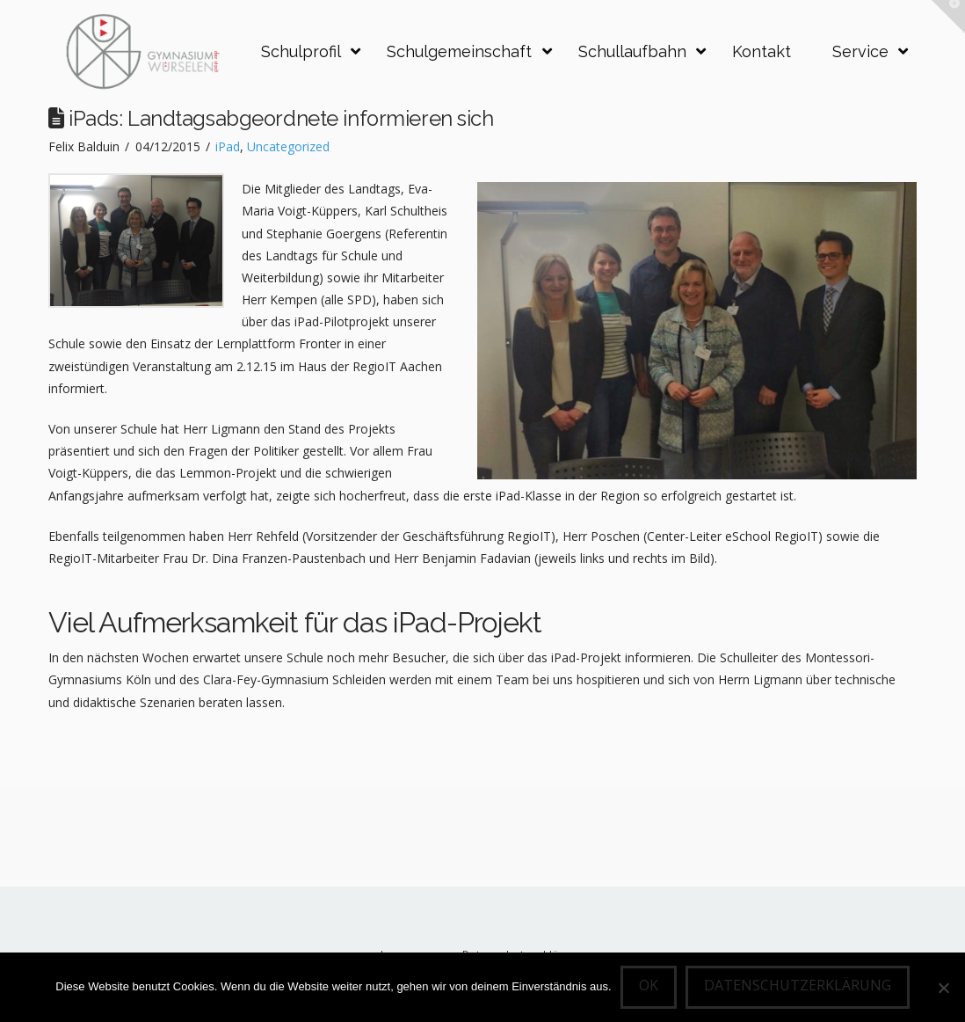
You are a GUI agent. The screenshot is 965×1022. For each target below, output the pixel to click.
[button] (948, 16)
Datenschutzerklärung (797, 985)
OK (648, 985)
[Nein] (943, 987)
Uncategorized (288, 146)
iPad (227, 146)
